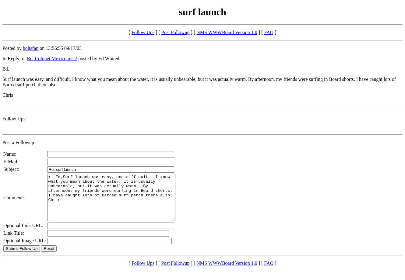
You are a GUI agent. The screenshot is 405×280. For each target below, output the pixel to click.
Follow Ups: (14, 118)
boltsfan (31, 48)
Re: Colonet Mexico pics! (52, 58)
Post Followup (175, 32)
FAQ (268, 32)
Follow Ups (143, 32)
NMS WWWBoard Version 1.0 (226, 32)
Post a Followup (18, 142)
